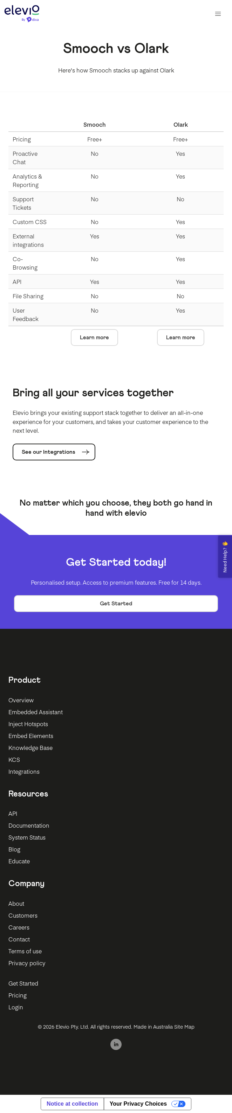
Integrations (24, 771)
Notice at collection (72, 1104)
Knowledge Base (30, 747)
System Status (27, 837)
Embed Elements (30, 735)
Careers (18, 927)
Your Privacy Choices (138, 1104)
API (12, 813)
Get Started (116, 603)
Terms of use (25, 951)
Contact (19, 939)
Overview (21, 700)
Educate (19, 861)
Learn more (94, 337)
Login (15, 1007)
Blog (14, 849)
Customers (22, 915)
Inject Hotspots (28, 724)
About (16, 903)
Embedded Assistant (35, 712)
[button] (218, 14)
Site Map (184, 1026)
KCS (14, 759)
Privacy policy (27, 963)
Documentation (28, 825)
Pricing (17, 995)
